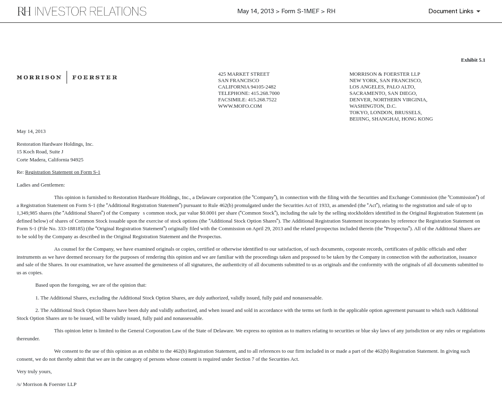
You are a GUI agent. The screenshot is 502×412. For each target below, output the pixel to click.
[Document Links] (456, 11)
